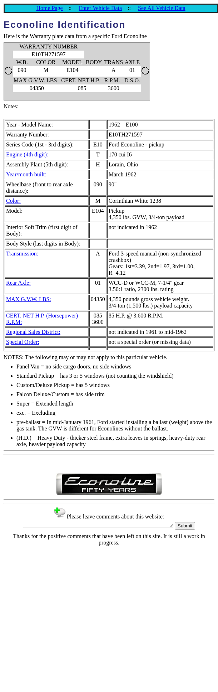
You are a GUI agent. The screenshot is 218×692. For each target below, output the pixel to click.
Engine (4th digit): (27, 154)
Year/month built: (26, 174)
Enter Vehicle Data (100, 8)
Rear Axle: (18, 283)
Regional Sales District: (33, 332)
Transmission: (22, 254)
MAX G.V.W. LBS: (28, 299)
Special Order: (22, 342)
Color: (13, 201)
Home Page (49, 8)
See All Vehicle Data (161, 8)
